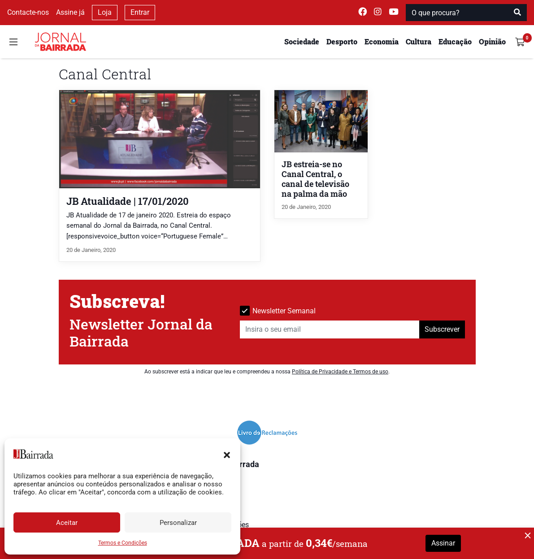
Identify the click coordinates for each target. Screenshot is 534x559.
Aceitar (67, 523)
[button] (226, 454)
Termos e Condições (122, 543)
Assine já (70, 12)
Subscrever (442, 329)
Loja (105, 12)
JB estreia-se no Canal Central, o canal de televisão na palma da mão (315, 179)
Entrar (139, 12)
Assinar (443, 543)
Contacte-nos (28, 12)
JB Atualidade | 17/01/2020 (127, 201)
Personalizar (178, 523)
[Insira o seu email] (330, 329)
